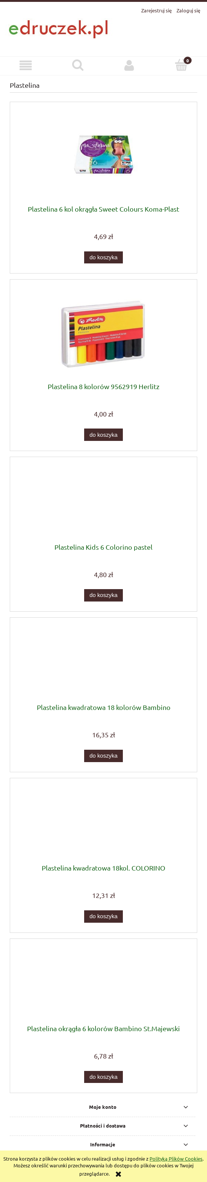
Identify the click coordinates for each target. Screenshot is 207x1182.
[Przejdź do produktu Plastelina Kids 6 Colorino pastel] (103, 503)
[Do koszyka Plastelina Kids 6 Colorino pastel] (103, 595)
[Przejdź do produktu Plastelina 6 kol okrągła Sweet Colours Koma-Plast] (103, 156)
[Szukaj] (77, 65)
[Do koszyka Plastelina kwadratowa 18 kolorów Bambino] (103, 756)
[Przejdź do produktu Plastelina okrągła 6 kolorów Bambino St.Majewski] (103, 984)
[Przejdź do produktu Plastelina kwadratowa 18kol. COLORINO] (103, 824)
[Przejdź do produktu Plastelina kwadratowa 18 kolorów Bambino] (103, 663)
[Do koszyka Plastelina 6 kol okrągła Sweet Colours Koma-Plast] (103, 257)
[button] (26, 65)
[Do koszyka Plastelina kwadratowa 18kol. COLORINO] (103, 916)
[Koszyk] (181, 65)
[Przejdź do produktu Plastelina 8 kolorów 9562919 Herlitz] (103, 333)
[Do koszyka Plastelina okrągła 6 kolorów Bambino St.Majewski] (103, 1077)
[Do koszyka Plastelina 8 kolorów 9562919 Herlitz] (103, 435)
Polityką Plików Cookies (176, 1158)
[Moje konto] (129, 65)
